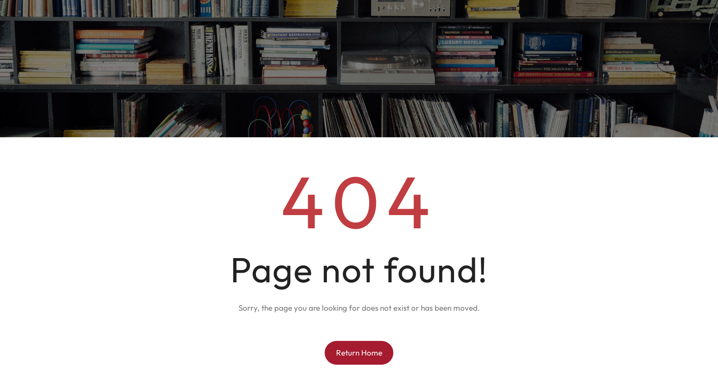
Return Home (359, 352)
